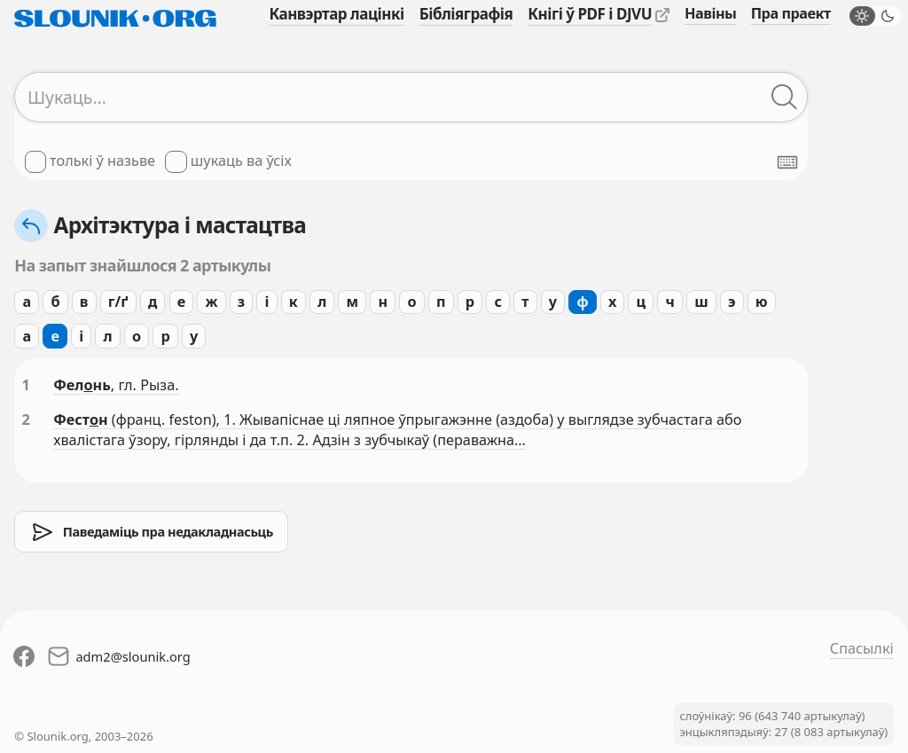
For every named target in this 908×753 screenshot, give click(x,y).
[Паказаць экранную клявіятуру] (787, 162)
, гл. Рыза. (145, 385)
